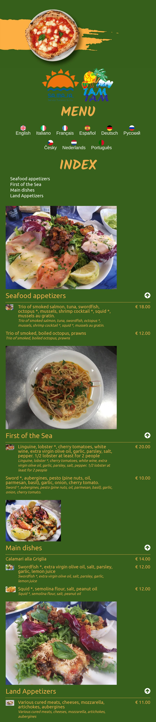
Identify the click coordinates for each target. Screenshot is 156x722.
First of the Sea (25, 184)
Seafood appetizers (30, 178)
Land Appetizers (26, 195)
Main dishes (22, 190)
